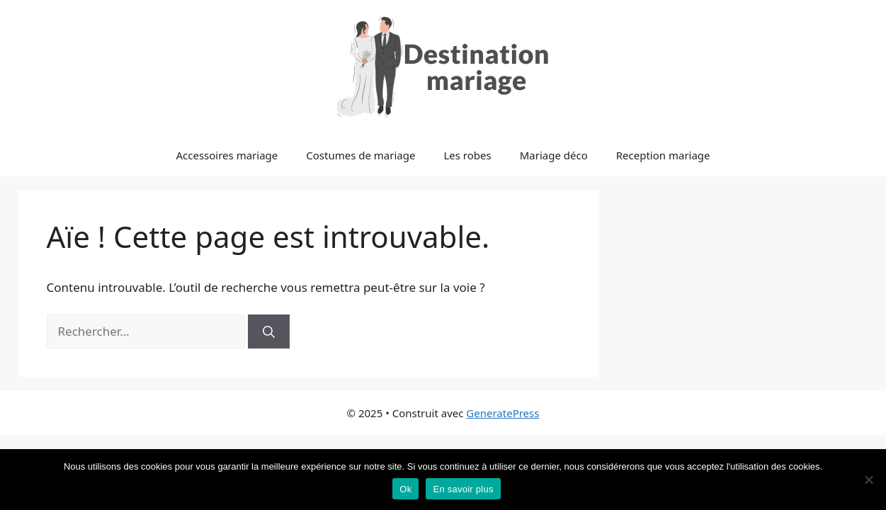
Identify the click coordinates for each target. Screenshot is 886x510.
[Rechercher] (269, 331)
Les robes (467, 155)
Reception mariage (663, 155)
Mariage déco (554, 155)
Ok (405, 489)
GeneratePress (502, 413)
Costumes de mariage (360, 155)
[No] (868, 479)
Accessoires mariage (227, 155)
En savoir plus (463, 489)
